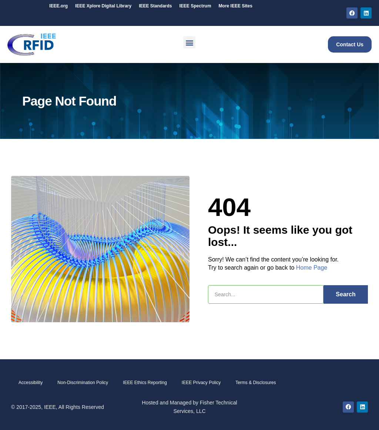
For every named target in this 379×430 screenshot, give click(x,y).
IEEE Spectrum (195, 6)
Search (345, 294)
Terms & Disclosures (255, 382)
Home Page (312, 267)
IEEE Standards (155, 6)
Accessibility (31, 382)
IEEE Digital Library (103, 6)
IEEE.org (58, 6)
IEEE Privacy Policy (201, 382)
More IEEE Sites (235, 6)
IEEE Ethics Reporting (145, 382)
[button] (189, 42)
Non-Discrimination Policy (82, 382)
